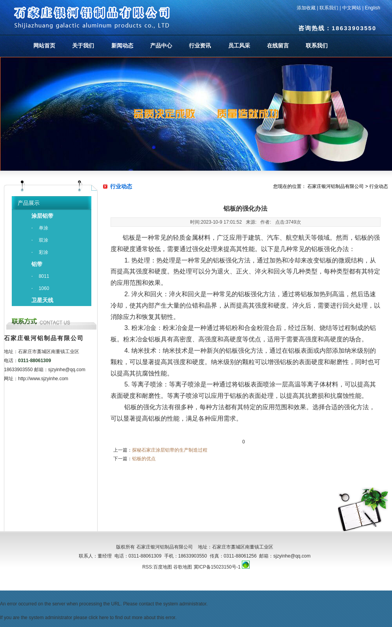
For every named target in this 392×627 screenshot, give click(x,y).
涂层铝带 (42, 216)
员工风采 (239, 45)
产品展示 (29, 203)
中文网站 (351, 8)
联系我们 (328, 8)
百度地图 (162, 567)
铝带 (36, 264)
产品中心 (161, 45)
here (104, 617)
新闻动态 (122, 45)
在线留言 (278, 45)
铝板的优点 (144, 458)
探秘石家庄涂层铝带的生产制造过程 (169, 450)
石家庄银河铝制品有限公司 (335, 186)
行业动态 (378, 186)
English (372, 8)
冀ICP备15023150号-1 (217, 567)
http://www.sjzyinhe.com (43, 378)
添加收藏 (306, 8)
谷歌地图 (182, 567)
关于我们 (83, 45)
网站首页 (44, 45)
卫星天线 (42, 300)
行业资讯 (200, 45)
